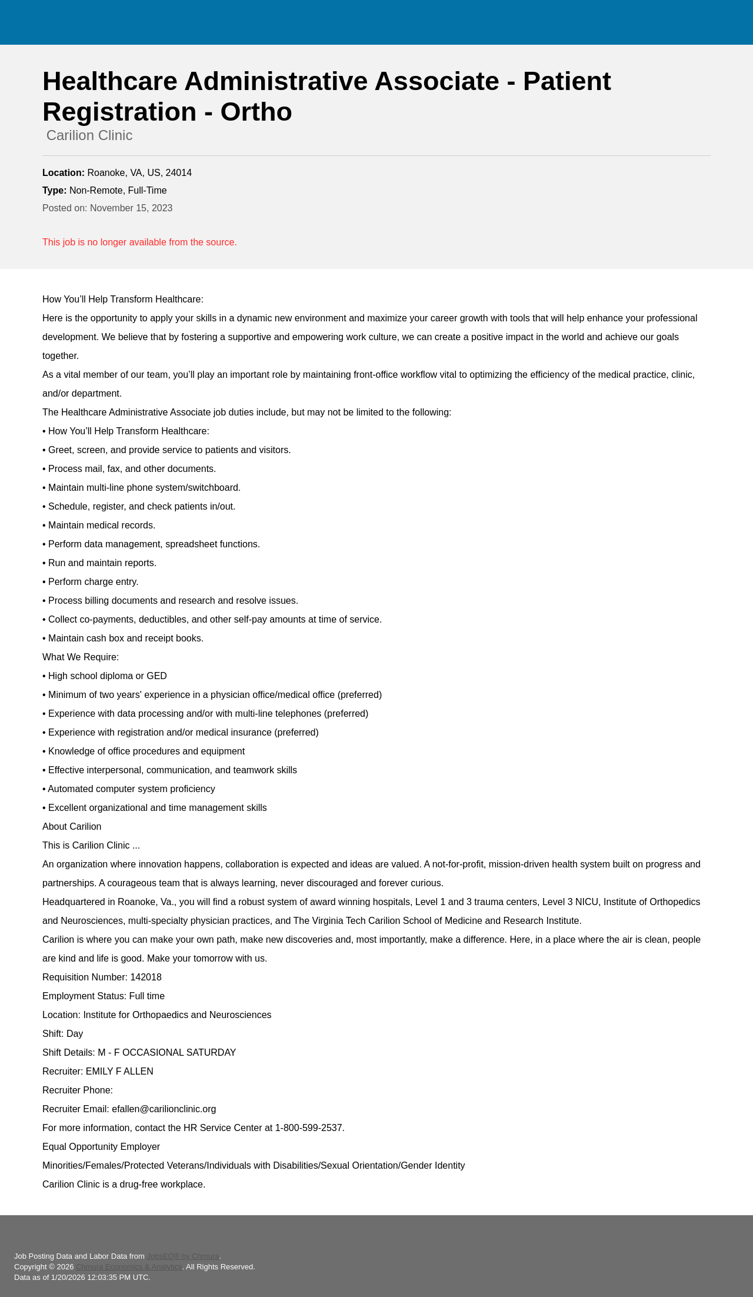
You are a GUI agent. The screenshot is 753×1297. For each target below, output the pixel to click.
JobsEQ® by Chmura (182, 1256)
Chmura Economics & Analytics (129, 1266)
